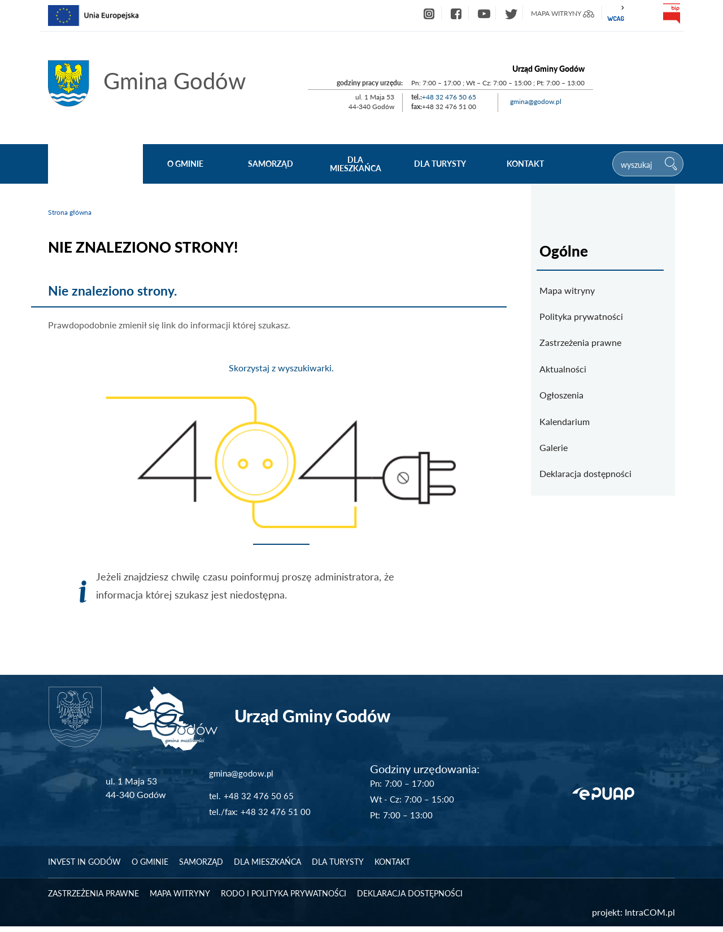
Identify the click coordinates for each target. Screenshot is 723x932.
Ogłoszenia (561, 394)
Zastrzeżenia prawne (580, 342)
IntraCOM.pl (650, 917)
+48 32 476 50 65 (449, 97)
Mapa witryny (567, 290)
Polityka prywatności (581, 316)
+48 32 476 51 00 (276, 817)
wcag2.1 (615, 13)
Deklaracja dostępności (585, 473)
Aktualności (562, 368)
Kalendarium (564, 421)
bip (671, 13)
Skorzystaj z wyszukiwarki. (281, 367)
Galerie (553, 447)
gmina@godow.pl (535, 101)
